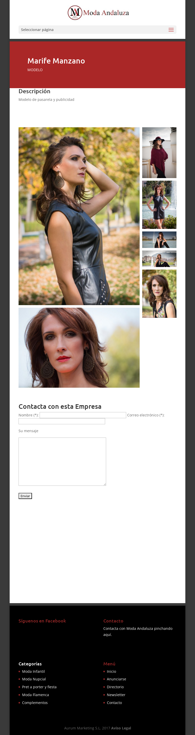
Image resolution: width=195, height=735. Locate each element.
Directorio (115, 686)
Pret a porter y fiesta (39, 686)
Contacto (114, 702)
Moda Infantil (33, 671)
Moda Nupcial (34, 679)
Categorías (30, 663)
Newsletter (116, 694)
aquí (107, 634)
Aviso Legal (121, 728)
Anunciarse (116, 679)
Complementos (35, 702)
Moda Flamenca (35, 694)
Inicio (111, 671)
